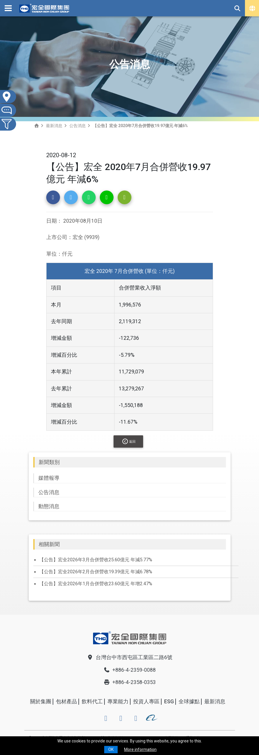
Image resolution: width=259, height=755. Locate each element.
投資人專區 (146, 701)
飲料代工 (92, 701)
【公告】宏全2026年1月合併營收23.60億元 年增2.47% (95, 583)
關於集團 (40, 701)
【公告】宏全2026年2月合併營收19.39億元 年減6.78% (95, 571)
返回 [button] (128, 441)
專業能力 (117, 701)
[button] (53, 197)
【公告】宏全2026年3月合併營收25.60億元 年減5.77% (95, 559)
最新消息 (54, 126)
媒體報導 (48, 478)
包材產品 (66, 701)
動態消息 (48, 506)
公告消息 (77, 126)
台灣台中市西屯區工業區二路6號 (129, 657)
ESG (169, 701)
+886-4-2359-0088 (130, 670)
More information (140, 749)
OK (111, 749)
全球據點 (189, 701)
